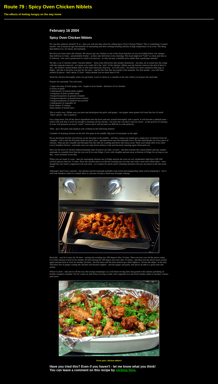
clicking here (125, 370)
